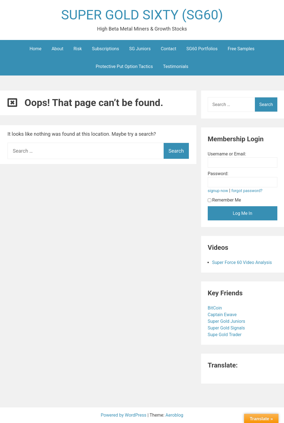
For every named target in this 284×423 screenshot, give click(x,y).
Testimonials (175, 66)
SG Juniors (140, 48)
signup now (218, 190)
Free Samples (241, 48)
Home (35, 48)
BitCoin (215, 308)
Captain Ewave (223, 314)
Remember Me (224, 200)
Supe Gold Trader (225, 334)
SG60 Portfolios (201, 48)
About (58, 48)
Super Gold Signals (227, 328)
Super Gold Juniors (227, 321)
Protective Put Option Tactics (124, 66)
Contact (168, 48)
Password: (218, 173)
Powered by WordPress (124, 415)
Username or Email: (227, 154)
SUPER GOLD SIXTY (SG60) (142, 15)
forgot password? (246, 190)
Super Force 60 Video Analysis (242, 262)
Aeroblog (174, 415)
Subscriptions (105, 48)
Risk (77, 48)
